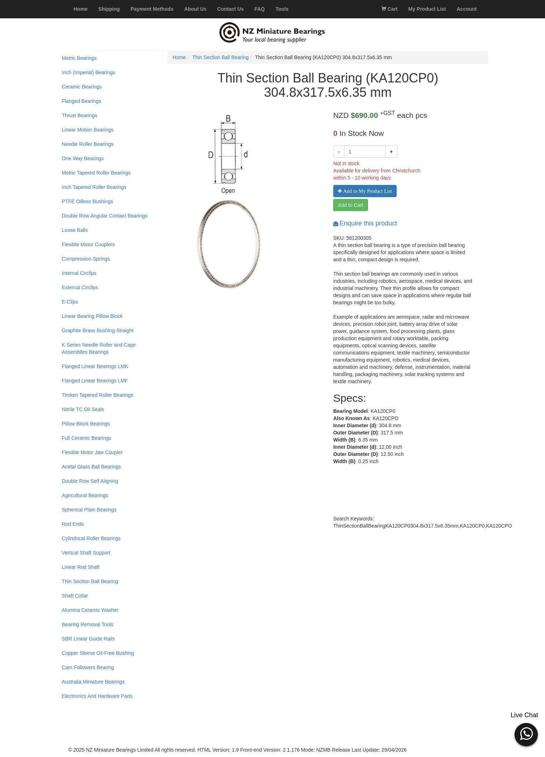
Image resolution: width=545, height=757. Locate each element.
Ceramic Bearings (82, 87)
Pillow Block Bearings (86, 424)
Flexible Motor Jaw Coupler (92, 452)
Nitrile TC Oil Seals (83, 409)
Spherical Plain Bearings (89, 510)
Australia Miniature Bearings (93, 682)
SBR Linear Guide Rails (88, 639)
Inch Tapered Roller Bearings (94, 187)
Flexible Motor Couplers (88, 244)
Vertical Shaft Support (86, 553)
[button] (526, 733)
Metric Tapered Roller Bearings (96, 173)
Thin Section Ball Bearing (90, 581)
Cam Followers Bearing (88, 667)
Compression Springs (86, 259)
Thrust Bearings (79, 115)
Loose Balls (75, 230)
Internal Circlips (79, 273)
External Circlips (80, 287)
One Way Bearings (83, 158)
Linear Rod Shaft (81, 567)
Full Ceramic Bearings (86, 438)
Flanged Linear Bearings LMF (95, 381)
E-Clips (70, 302)
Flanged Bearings (81, 101)
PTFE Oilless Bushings (87, 201)
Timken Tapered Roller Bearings (97, 395)
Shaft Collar (75, 596)
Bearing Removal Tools (88, 624)
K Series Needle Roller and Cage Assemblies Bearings (99, 348)
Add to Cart (350, 205)
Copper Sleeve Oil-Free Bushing (98, 653)
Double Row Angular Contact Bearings (105, 216)
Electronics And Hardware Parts (97, 696)
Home (179, 57)
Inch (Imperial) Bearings (88, 72)
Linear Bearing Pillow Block (92, 316)
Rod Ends (73, 524)
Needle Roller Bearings (88, 144)
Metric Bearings (79, 58)
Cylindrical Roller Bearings (91, 538)
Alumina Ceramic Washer (90, 610)
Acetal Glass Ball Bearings (91, 467)
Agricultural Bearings (85, 495)
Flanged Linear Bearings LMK (95, 366)
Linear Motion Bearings (88, 130)
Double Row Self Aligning (90, 481)
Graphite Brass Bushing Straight (98, 330)
